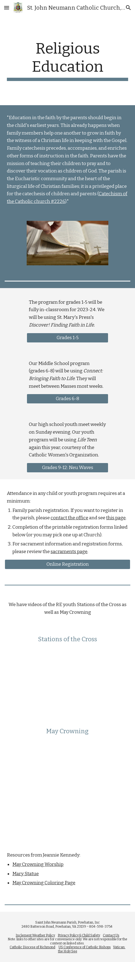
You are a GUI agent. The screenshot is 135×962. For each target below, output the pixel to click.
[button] (6, 7)
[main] (67, 60)
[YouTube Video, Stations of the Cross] (67, 678)
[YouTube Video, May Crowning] (67, 780)
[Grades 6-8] (67, 399)
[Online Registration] (67, 564)
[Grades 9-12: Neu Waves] (67, 468)
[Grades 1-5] (67, 337)
